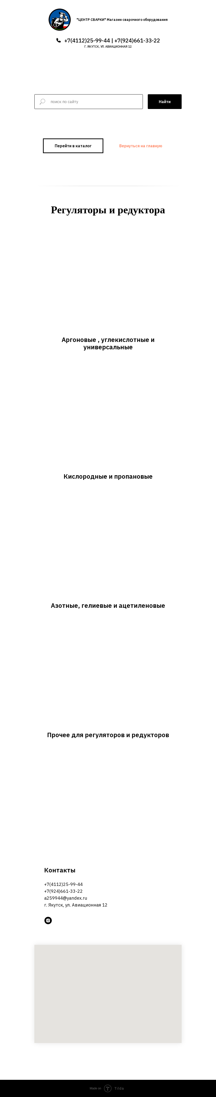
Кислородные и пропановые (108, 476)
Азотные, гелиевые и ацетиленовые (108, 605)
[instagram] (48, 920)
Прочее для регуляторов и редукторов (108, 734)
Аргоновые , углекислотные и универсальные (108, 343)
